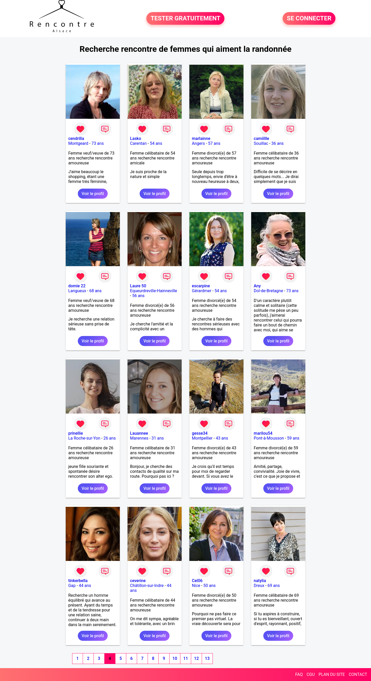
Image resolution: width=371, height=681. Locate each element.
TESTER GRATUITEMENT (185, 18)
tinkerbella (78, 580)
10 (174, 658)
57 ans (214, 143)
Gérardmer (201, 290)
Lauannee (139, 433)
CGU (311, 674)
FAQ (299, 674)
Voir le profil (93, 193)
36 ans (277, 143)
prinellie (75, 433)
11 (185, 658)
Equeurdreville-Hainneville (153, 290)
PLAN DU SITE (332, 674)
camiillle (261, 138)
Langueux (77, 290)
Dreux (259, 585)
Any (257, 285)
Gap (72, 585)
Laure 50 (138, 285)
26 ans (110, 438)
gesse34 (200, 433)
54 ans (156, 143)
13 (207, 658)
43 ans (222, 438)
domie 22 (77, 285)
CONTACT (358, 674)
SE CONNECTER (309, 18)
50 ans (209, 585)
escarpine (201, 285)
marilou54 (263, 433)
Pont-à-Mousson (269, 438)
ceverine (138, 580)
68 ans (95, 290)
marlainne (201, 138)
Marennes (139, 438)
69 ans (273, 585)
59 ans (293, 438)
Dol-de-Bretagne (268, 290)
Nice (196, 585)
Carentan (138, 143)
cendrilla (76, 138)
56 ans (138, 295)
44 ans (85, 585)
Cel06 (197, 580)
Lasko (135, 138)
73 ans (97, 143)
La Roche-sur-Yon (84, 438)
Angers (198, 143)
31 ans (157, 438)
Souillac (261, 143)
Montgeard (78, 143)
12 (196, 658)
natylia (260, 580)
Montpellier (202, 438)
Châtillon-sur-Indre (147, 585)
